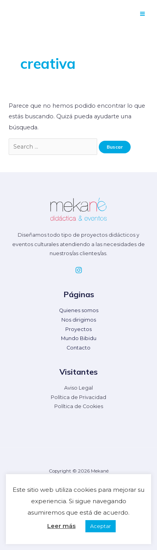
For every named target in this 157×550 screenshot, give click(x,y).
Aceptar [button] (100, 526)
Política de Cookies (78, 406)
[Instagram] (78, 270)
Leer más (61, 526)
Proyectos (78, 329)
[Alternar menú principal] (142, 13)
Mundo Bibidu (78, 338)
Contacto (78, 348)
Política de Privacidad (78, 397)
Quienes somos (78, 310)
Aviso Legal (78, 388)
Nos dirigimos (78, 320)
